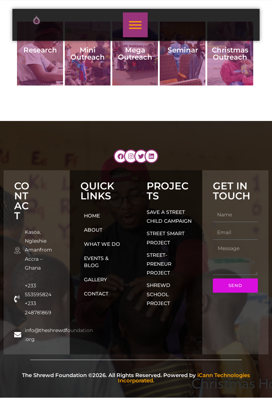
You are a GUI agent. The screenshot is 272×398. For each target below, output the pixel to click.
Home (92, 215)
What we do (102, 244)
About (93, 230)
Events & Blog (96, 262)
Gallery (95, 279)
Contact (96, 294)
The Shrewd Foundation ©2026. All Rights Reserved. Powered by (136, 378)
